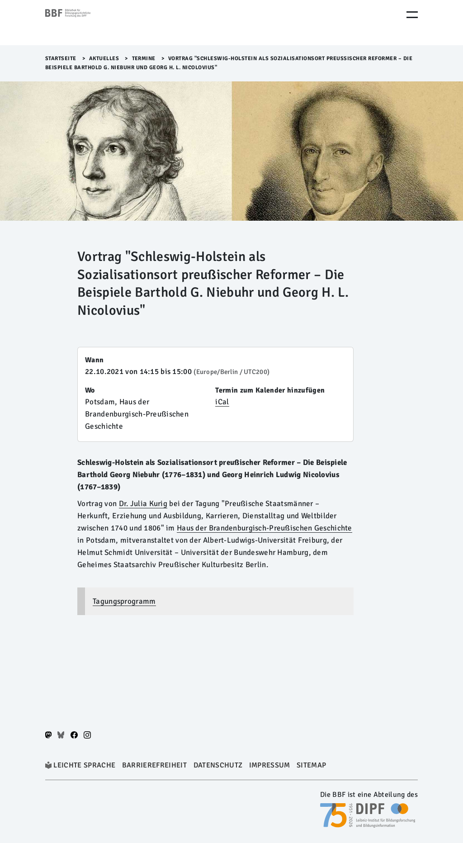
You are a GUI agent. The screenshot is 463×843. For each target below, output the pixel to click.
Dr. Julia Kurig (143, 503)
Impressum (269, 765)
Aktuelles (104, 58)
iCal (222, 402)
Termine (144, 58)
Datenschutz (218, 765)
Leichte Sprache (84, 765)
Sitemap (311, 765)
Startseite (60, 58)
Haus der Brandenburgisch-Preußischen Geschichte (264, 528)
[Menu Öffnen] (412, 14)
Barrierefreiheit (154, 765)
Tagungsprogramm (124, 601)
